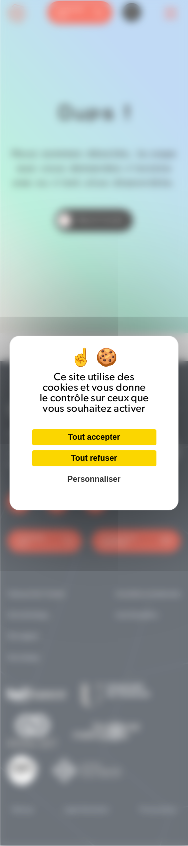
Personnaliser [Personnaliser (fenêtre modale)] (94, 479)
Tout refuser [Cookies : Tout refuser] (94, 458)
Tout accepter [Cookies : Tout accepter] (94, 437)
